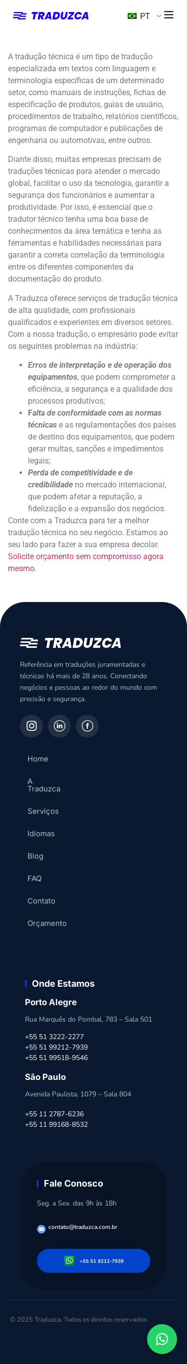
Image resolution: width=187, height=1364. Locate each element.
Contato (41, 893)
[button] (169, 15)
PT (139, 16)
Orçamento (47, 915)
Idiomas (41, 826)
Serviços (43, 803)
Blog (35, 848)
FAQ (34, 871)
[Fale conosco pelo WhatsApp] (162, 1339)
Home (37, 758)
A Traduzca (47, 781)
